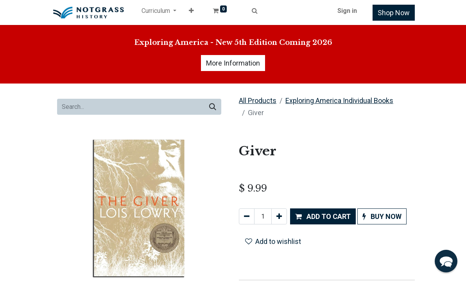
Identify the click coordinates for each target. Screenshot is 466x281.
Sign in (347, 10)
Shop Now (394, 13)
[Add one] (279, 216)
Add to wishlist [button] (273, 241)
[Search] (212, 107)
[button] (191, 12)
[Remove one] (247, 216)
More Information (233, 63)
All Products (257, 100)
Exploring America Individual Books (339, 100)
